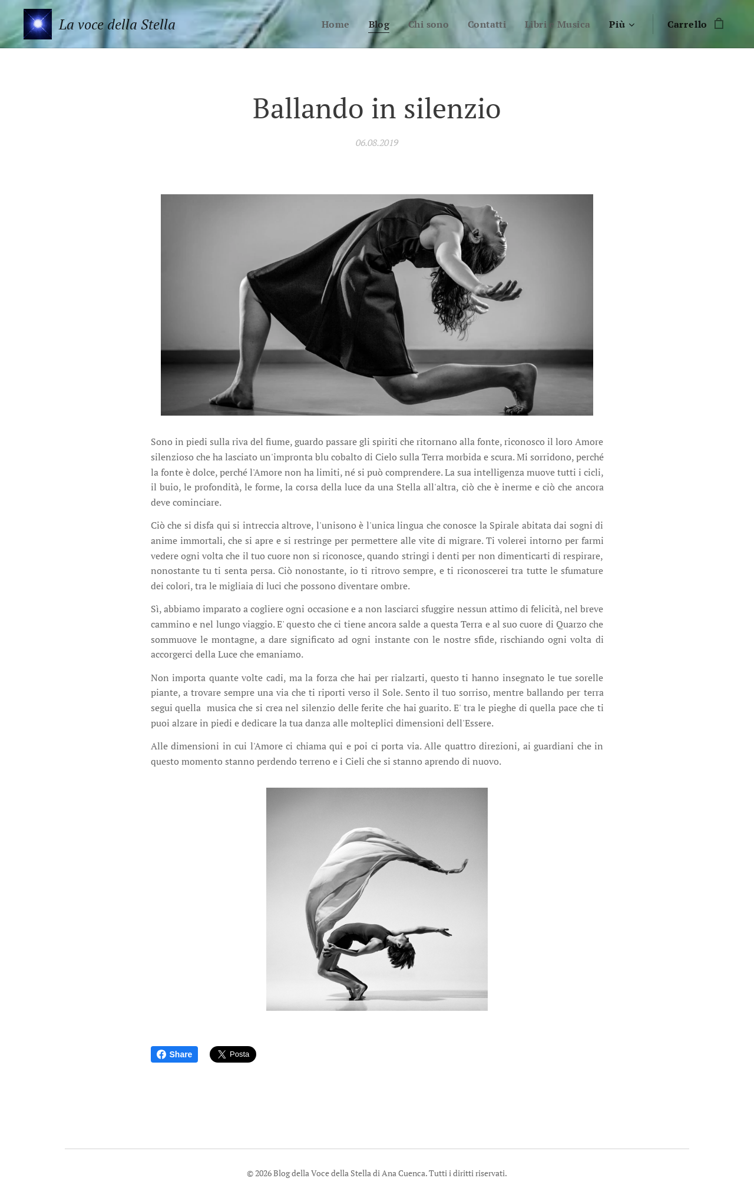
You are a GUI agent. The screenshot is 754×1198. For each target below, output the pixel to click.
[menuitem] (329, 24)
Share (175, 1054)
